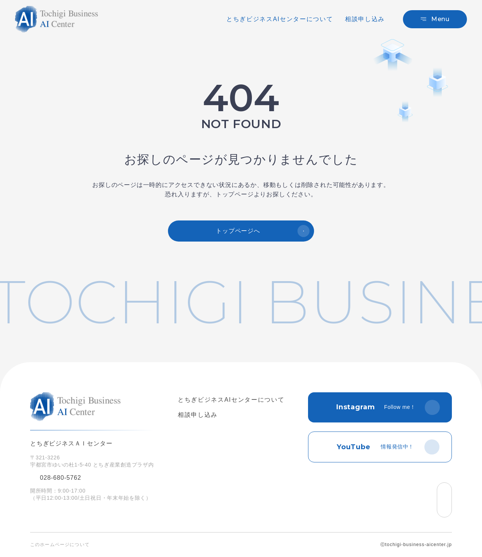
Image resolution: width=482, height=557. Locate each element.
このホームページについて (60, 544)
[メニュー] (435, 19)
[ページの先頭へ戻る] (444, 499)
